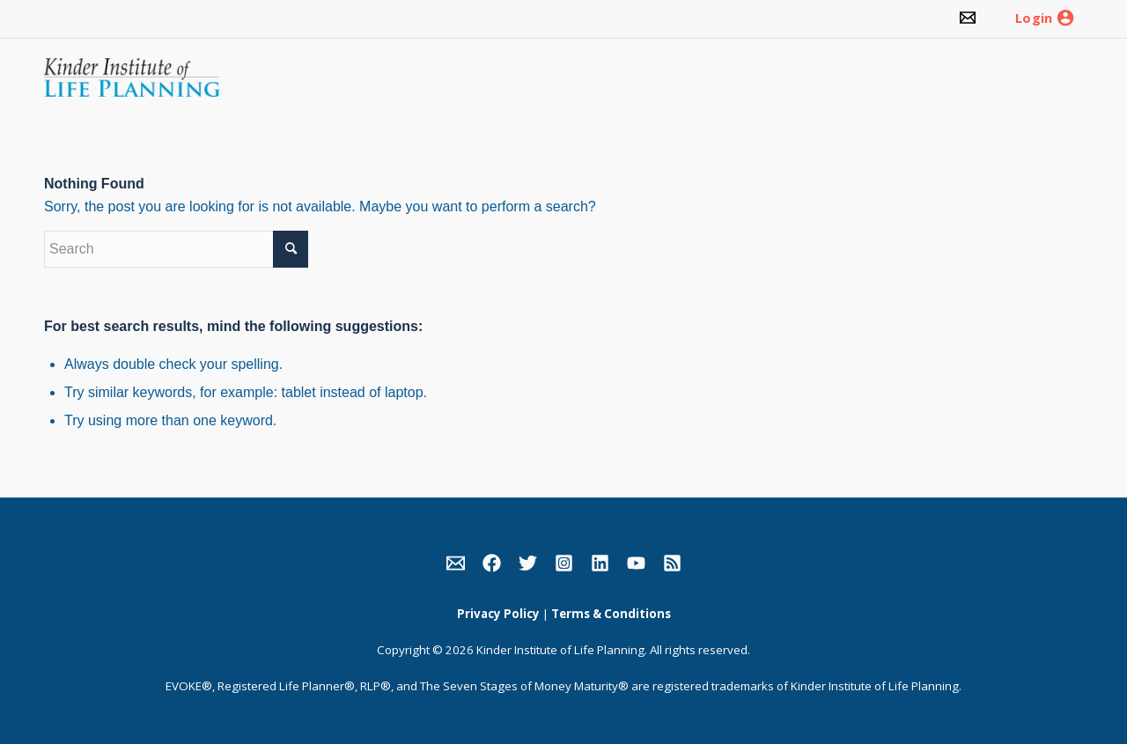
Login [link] (1033, 18)
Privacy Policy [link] (498, 614)
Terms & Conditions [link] (611, 614)
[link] (967, 19)
